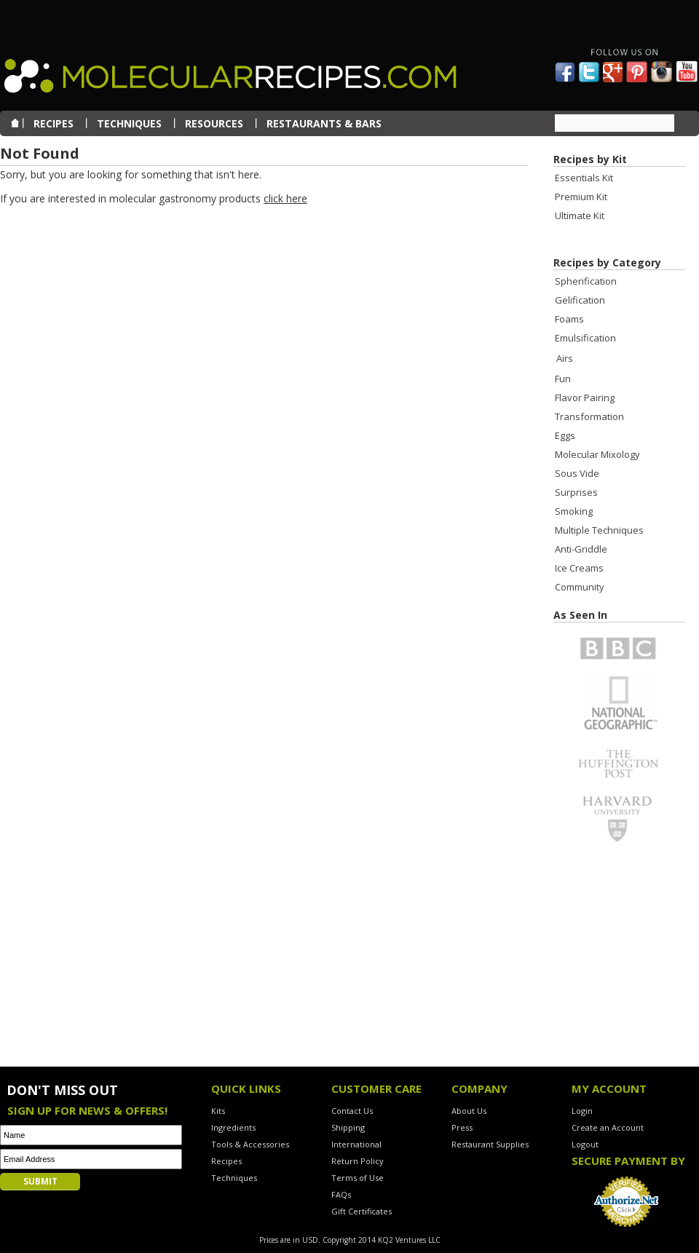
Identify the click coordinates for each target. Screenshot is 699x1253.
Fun (563, 378)
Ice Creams (579, 567)
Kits (218, 1110)
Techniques (234, 1177)
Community (579, 586)
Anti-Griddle (581, 549)
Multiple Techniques (599, 530)
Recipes (226, 1160)
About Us (468, 1110)
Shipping (348, 1127)
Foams (569, 318)
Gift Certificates (361, 1211)
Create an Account (608, 1127)
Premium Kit (581, 196)
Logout (585, 1144)
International (356, 1144)
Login (582, 1110)
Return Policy (357, 1160)
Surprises (576, 492)
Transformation (589, 416)
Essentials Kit (584, 177)
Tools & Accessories (250, 1144)
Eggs (565, 435)
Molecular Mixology (597, 454)
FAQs (341, 1194)
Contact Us (352, 1110)
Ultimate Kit (579, 215)
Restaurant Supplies (490, 1144)
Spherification (586, 281)
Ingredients (233, 1127)
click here (285, 198)
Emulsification (585, 337)
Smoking (574, 511)
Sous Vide (577, 473)
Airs (564, 358)
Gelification (580, 300)
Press (462, 1127)
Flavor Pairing (585, 397)
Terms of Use (357, 1177)
